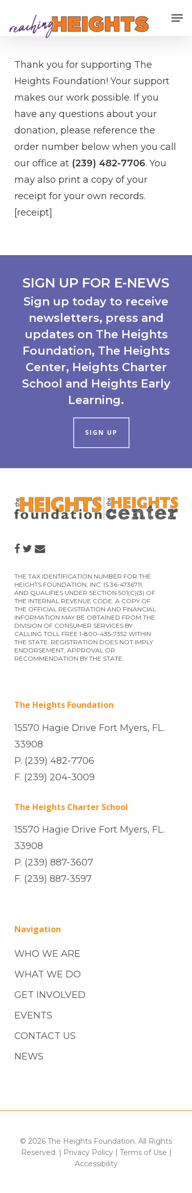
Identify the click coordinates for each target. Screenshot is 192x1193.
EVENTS (33, 1015)
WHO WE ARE (47, 953)
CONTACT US (45, 1036)
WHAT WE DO (47, 974)
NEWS (29, 1056)
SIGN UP (101, 432)
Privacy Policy (88, 1152)
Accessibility (96, 1163)
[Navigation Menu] (177, 18)
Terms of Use (143, 1152)
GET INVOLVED (50, 994)
